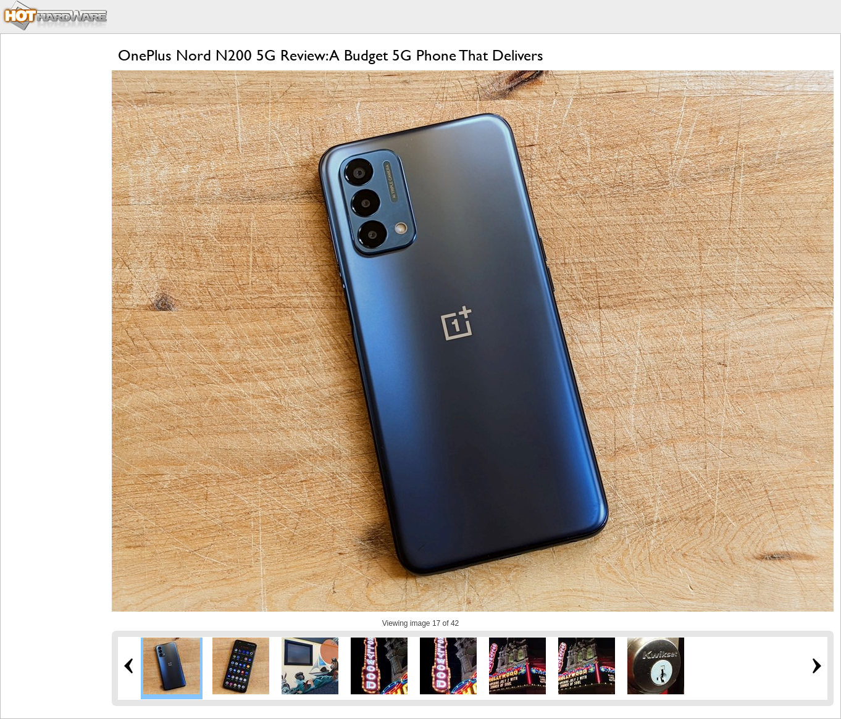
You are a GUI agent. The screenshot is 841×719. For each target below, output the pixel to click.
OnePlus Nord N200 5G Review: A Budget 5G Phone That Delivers (330, 55)
